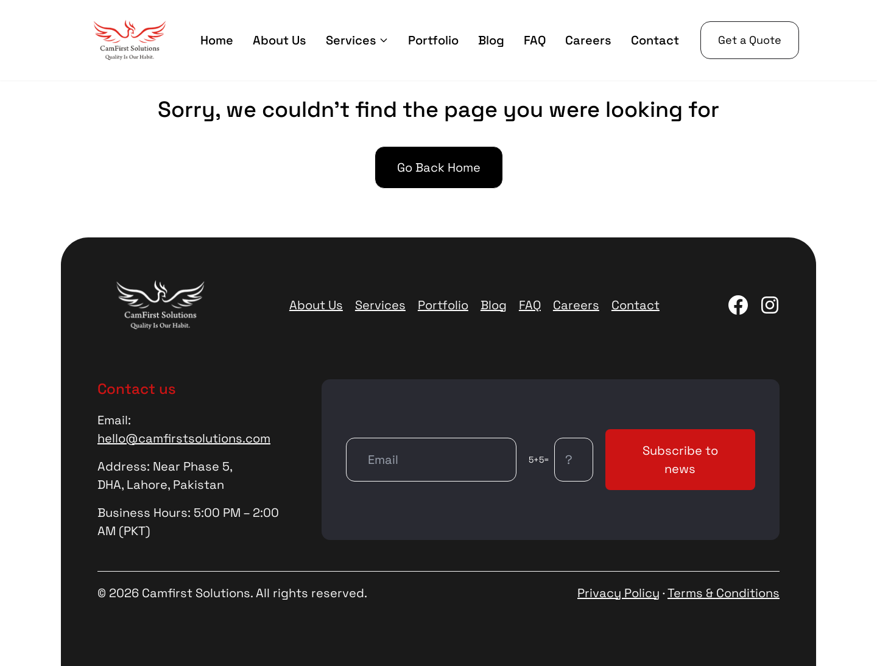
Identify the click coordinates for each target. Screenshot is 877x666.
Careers (588, 40)
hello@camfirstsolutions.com (183, 438)
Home (216, 40)
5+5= (539, 459)
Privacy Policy (618, 593)
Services (357, 40)
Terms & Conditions (723, 593)
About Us (279, 40)
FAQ (535, 40)
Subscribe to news (680, 460)
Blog (491, 40)
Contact (655, 40)
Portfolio (433, 40)
